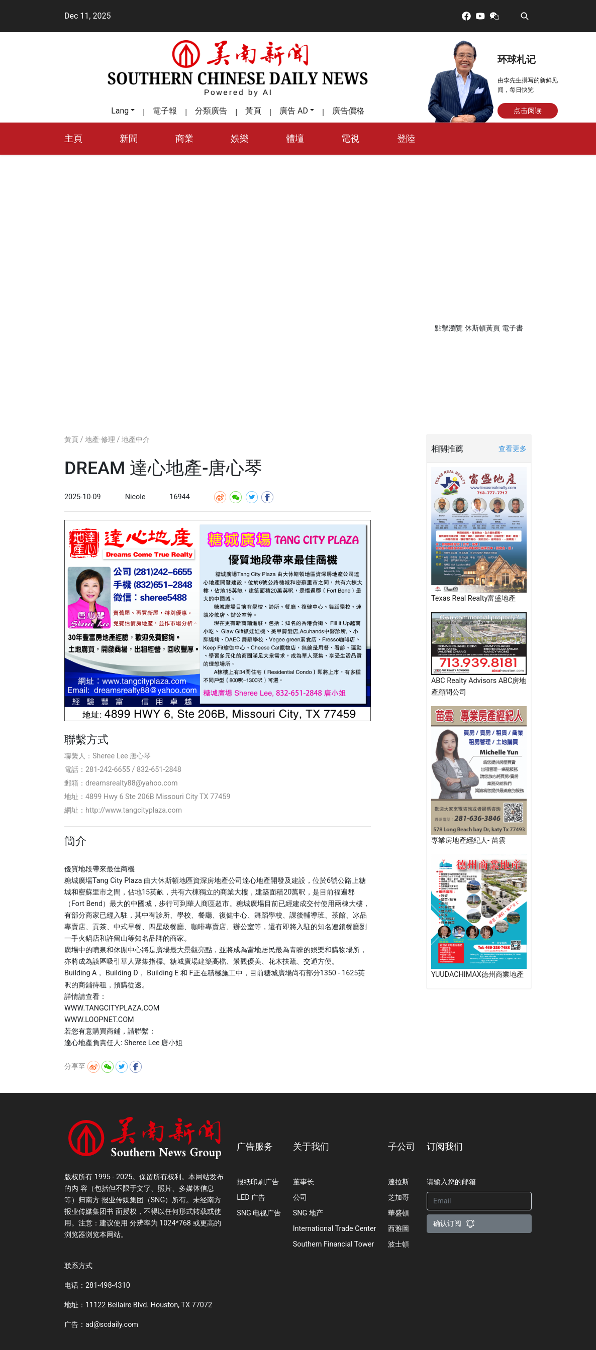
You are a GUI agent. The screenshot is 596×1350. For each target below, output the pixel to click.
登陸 (406, 139)
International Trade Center (334, 1228)
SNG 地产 (308, 1213)
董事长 (303, 1182)
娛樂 (240, 139)
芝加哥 (398, 1197)
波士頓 (398, 1244)
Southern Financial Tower (333, 1244)
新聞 (129, 139)
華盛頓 (398, 1213)
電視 (350, 139)
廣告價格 (348, 111)
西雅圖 (398, 1228)
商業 (184, 139)
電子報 (165, 111)
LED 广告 (251, 1197)
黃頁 (253, 111)
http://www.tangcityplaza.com (133, 810)
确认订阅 (454, 1223)
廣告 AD (293, 111)
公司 (300, 1197)
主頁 (73, 139)
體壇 (295, 139)
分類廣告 (211, 111)
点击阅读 (528, 110)
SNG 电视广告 (259, 1213)
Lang (120, 111)
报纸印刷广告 (258, 1182)
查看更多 (513, 448)
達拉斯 (398, 1182)
